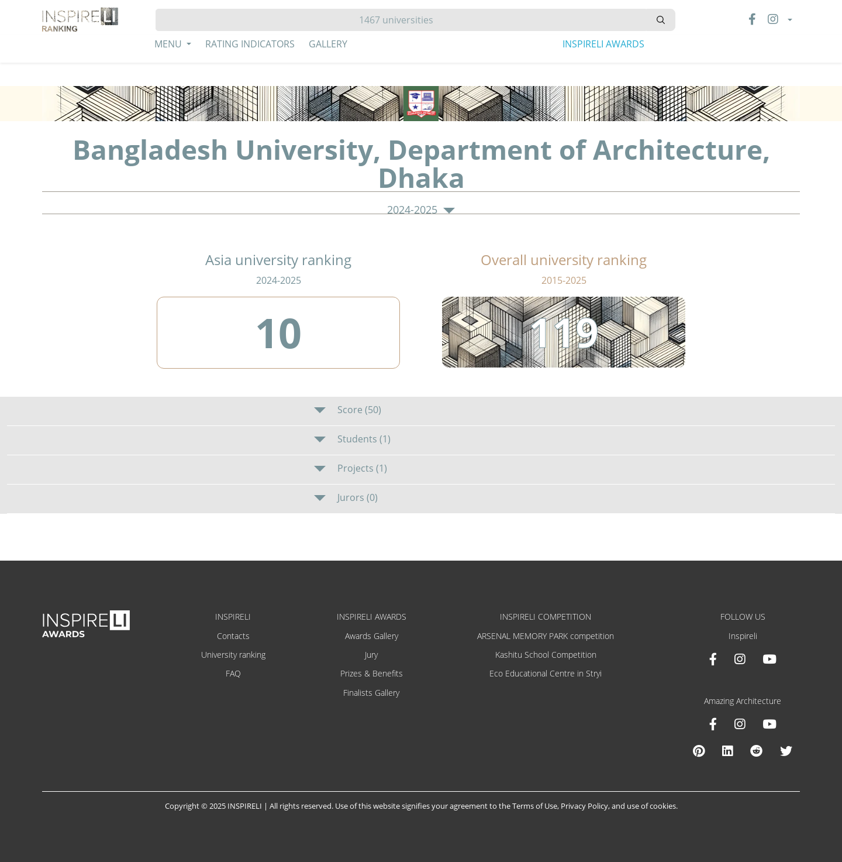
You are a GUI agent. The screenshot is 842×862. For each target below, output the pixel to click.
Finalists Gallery (371, 692)
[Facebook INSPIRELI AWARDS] (713, 658)
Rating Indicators (250, 43)
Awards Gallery (371, 635)
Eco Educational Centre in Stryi (545, 673)
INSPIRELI (233, 616)
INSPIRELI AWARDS (603, 43)
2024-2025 (421, 210)
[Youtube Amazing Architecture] (769, 723)
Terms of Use (534, 806)
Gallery (328, 43)
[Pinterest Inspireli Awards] (698, 750)
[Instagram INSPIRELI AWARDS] (740, 658)
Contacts (233, 635)
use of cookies (651, 806)
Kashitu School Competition (545, 654)
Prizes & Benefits (371, 673)
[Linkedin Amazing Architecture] (727, 750)
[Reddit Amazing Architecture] (756, 750)
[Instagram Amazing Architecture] (740, 723)
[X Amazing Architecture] (786, 750)
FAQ (233, 673)
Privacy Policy (584, 806)
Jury (371, 654)
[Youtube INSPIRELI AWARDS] (769, 658)
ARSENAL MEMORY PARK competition (545, 635)
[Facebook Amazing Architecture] (713, 723)
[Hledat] (401, 20)
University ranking (233, 654)
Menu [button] (169, 43)
